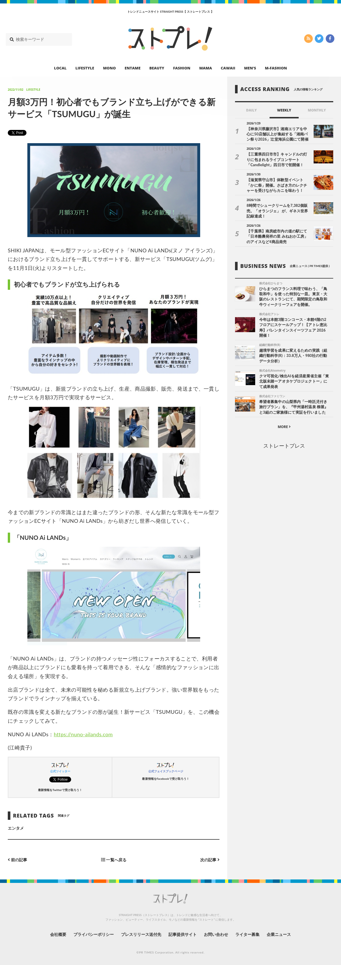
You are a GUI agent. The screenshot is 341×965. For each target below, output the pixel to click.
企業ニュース (279, 934)
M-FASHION (276, 68)
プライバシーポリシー (93, 934)
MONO (109, 68)
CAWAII (228, 68)
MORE (284, 426)
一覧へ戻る (113, 859)
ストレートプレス (284, 445)
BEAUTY (156, 68)
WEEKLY (284, 110)
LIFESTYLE (84, 68)
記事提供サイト (182, 934)
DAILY (251, 110)
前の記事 (17, 859)
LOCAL (60, 68)
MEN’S (250, 68)
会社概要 (58, 934)
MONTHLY (317, 110)
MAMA (205, 68)
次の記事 (209, 859)
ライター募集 (247, 934)
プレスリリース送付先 (141, 934)
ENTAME (133, 68)
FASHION (181, 68)
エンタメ (16, 828)
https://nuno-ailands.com (83, 734)
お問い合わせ (216, 934)
